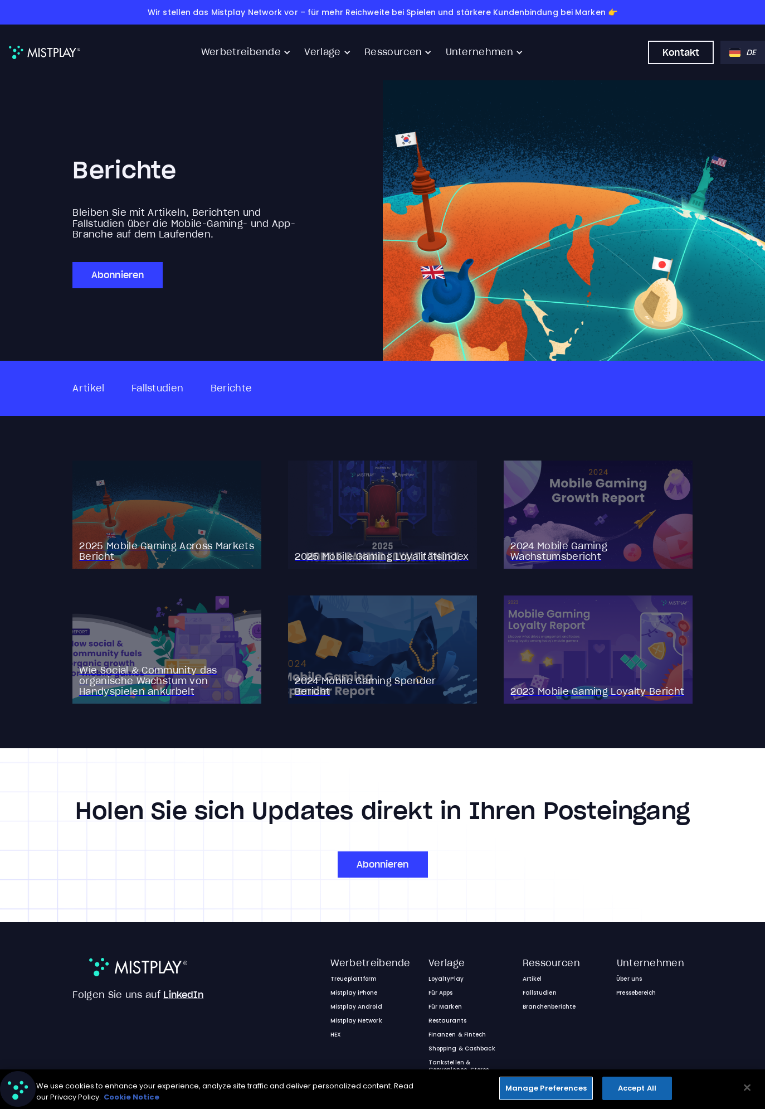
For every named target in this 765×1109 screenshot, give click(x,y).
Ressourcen (393, 52)
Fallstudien (157, 388)
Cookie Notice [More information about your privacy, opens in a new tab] (131, 1097)
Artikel (88, 388)
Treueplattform (353, 978)
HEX (335, 1034)
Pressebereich (636, 992)
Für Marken (445, 1006)
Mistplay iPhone (354, 992)
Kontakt (680, 52)
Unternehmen (480, 52)
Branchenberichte (549, 1006)
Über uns (629, 978)
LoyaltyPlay (446, 978)
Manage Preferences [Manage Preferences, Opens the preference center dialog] (546, 1088)
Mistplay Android (356, 1006)
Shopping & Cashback (461, 1048)
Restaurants (447, 1020)
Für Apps (440, 992)
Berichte (231, 388)
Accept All (637, 1088)
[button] (245, 52)
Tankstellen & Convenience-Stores (458, 1066)
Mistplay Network (356, 1020)
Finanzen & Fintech (457, 1034)
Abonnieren (117, 274)
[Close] (747, 1087)
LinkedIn (183, 994)
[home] (44, 52)
